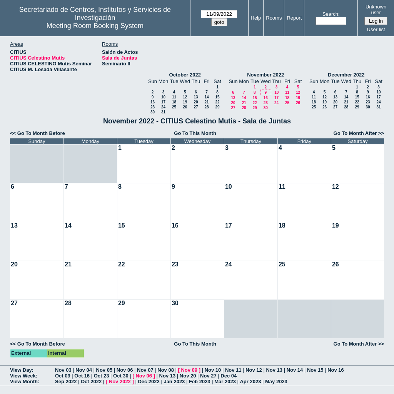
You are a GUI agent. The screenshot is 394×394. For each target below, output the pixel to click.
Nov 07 (145, 370)
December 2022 (346, 75)
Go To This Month (195, 133)
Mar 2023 (225, 381)
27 (196, 107)
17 (163, 102)
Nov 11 (233, 370)
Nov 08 (165, 370)
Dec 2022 (148, 381)
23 (152, 107)
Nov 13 (274, 370)
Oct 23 (101, 376)
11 (174, 97)
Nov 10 (213, 370)
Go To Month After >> (359, 133)
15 (217, 97)
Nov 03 (63, 370)
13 (196, 97)
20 (196, 102)
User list (376, 29)
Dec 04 (228, 376)
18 (174, 102)
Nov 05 (104, 370)
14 (206, 97)
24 (163, 107)
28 (206, 107)
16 (152, 102)
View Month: (24, 381)
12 (185, 97)
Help (256, 18)
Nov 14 (295, 370)
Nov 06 (125, 370)
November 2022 (265, 75)
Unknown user (376, 9)
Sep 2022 (66, 381)
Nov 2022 (120, 381)
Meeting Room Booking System (95, 26)
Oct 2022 (91, 381)
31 (163, 112)
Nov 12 (253, 370)
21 (206, 102)
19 (185, 102)
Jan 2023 (174, 381)
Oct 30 (121, 376)
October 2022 (185, 75)
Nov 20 (188, 376)
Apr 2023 (250, 381)
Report (294, 18)
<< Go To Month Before (37, 133)
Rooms (274, 18)
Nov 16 (335, 370)
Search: (331, 14)
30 (152, 112)
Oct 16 (82, 376)
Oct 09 (62, 376)
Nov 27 (208, 376)
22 (217, 102)
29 (217, 107)
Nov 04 (83, 370)
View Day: (21, 370)
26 (185, 107)
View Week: (23, 376)
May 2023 (276, 381)
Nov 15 (315, 370)
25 (174, 107)
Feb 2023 (199, 381)
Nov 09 (189, 370)
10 (163, 97)
